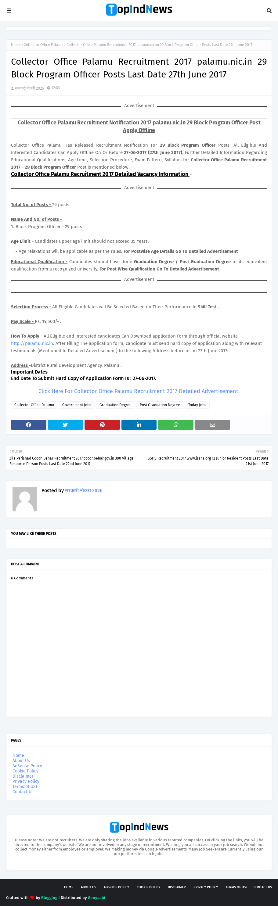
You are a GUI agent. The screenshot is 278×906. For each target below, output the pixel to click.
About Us (21, 760)
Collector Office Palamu (43, 45)
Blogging (49, 897)
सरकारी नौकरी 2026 (29, 88)
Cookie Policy (25, 771)
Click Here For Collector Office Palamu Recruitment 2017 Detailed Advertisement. (139, 391)
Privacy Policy (26, 781)
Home (16, 45)
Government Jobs (76, 405)
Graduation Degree (115, 405)
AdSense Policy (27, 765)
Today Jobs (197, 405)
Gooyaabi (96, 897)
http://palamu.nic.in (32, 343)
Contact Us (23, 791)
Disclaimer (23, 776)
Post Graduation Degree (160, 405)
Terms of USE (25, 786)
